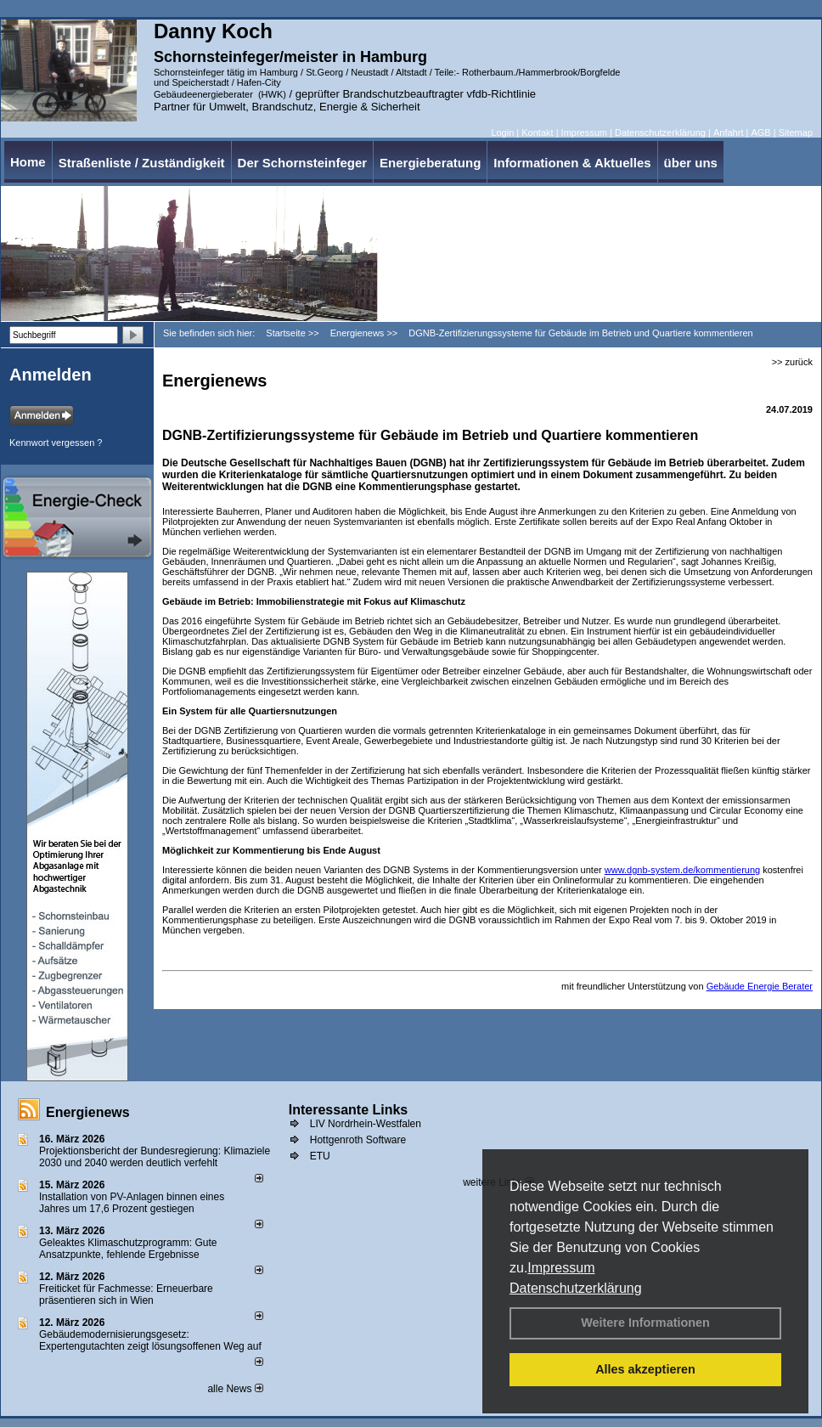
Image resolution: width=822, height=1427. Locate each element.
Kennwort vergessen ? (55, 442)
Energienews (88, 1112)
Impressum (560, 1268)
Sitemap (796, 132)
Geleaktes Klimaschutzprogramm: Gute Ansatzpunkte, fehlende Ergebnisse (128, 1249)
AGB (760, 132)
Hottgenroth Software (358, 1140)
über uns (691, 162)
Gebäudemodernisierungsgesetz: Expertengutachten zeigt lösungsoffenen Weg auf (150, 1340)
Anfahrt (728, 132)
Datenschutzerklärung (576, 1288)
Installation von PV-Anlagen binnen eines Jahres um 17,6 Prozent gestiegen (131, 1203)
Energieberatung (430, 162)
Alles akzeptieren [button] (645, 1369)
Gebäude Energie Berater (760, 986)
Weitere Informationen (645, 1322)
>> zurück (792, 362)
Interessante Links (348, 1110)
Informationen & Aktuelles (571, 162)
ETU (320, 1156)
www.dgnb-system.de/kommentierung (682, 870)
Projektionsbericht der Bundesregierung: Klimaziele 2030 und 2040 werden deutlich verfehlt (154, 1157)
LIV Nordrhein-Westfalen (365, 1124)
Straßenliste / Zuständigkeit (142, 162)
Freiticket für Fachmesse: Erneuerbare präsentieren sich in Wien (126, 1294)
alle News (234, 1389)
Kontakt (537, 132)
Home (28, 162)
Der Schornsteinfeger (303, 162)
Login (502, 132)
